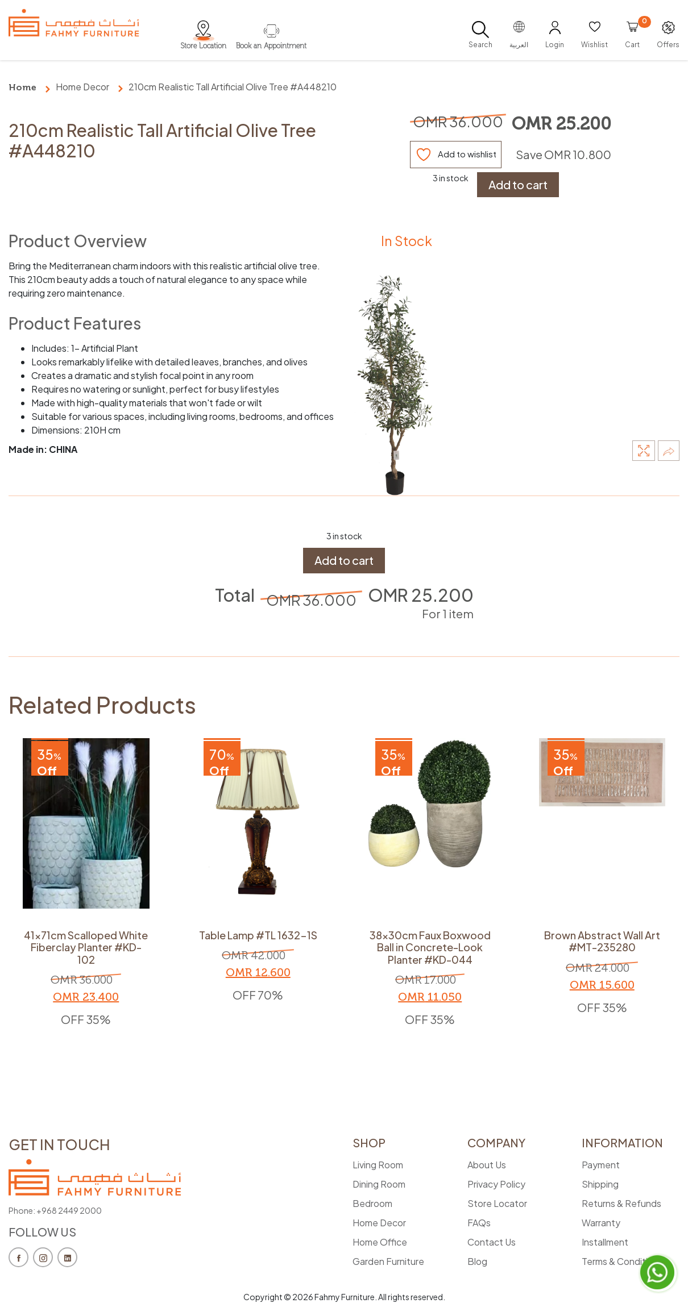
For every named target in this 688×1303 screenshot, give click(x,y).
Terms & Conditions (622, 1261)
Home (22, 87)
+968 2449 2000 (69, 1210)
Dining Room (379, 1184)
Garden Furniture (388, 1261)
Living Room (378, 1165)
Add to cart (518, 184)
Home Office (380, 1242)
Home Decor (82, 87)
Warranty (601, 1223)
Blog (477, 1261)
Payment (601, 1165)
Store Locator (497, 1203)
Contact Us (491, 1242)
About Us (486, 1165)
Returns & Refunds (621, 1203)
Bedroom (372, 1203)
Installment (605, 1242)
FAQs (479, 1223)
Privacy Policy (496, 1184)
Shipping (600, 1184)
